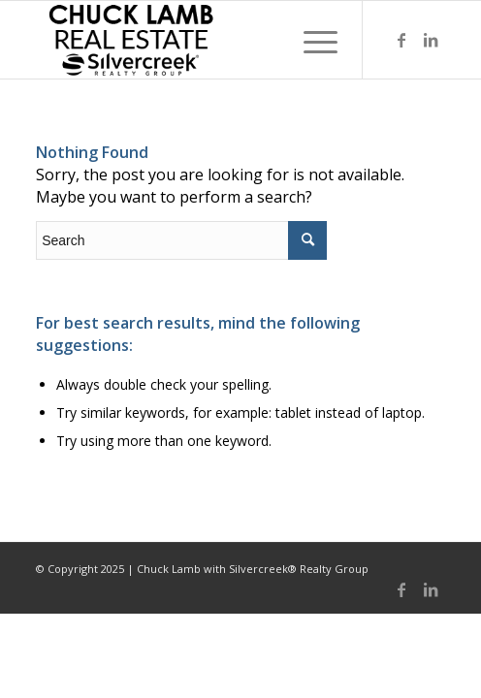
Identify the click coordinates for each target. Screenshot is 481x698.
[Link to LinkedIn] (430, 39)
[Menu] (310, 40)
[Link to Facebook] (401, 39)
